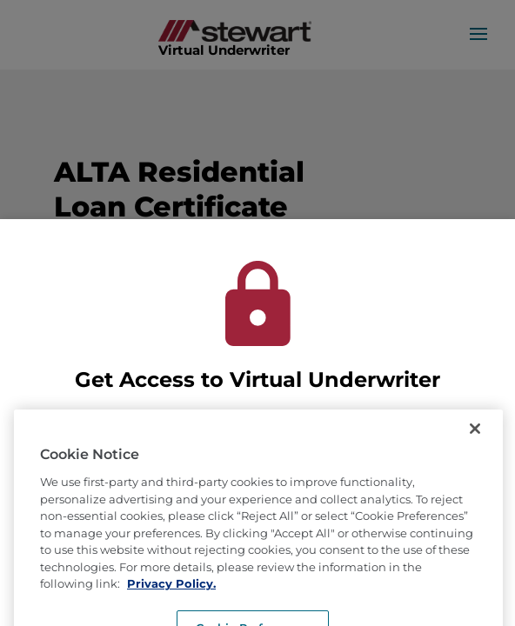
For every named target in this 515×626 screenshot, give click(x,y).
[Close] (475, 442)
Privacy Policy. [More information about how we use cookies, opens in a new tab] (171, 597)
